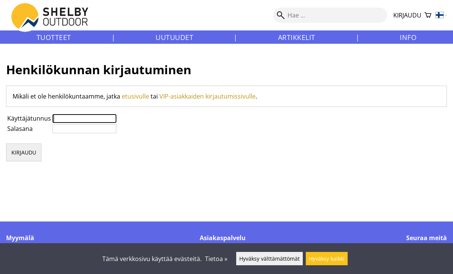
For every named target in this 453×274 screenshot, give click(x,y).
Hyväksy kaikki (327, 258)
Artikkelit (296, 37)
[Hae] (330, 15)
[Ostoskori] (427, 15)
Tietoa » (216, 259)
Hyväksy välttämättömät (269, 258)
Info (408, 37)
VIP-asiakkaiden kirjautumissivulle (207, 96)
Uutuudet (174, 37)
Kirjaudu (407, 15)
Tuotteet (54, 37)
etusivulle (135, 96)
